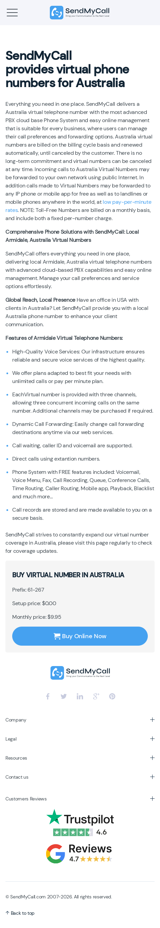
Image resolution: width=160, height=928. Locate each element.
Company (15, 720)
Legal (10, 739)
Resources (16, 758)
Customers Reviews (26, 799)
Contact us (16, 777)
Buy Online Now (80, 636)
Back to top (20, 913)
